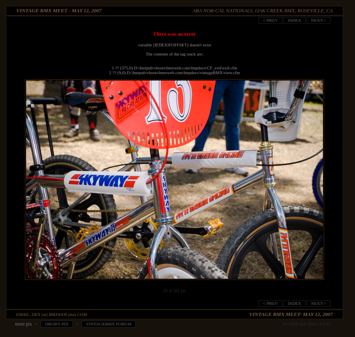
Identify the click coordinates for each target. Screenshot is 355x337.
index (294, 20)
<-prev (270, 20)
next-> (318, 20)
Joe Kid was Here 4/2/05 (306, 324)
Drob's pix (56, 324)
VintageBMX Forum (108, 324)
